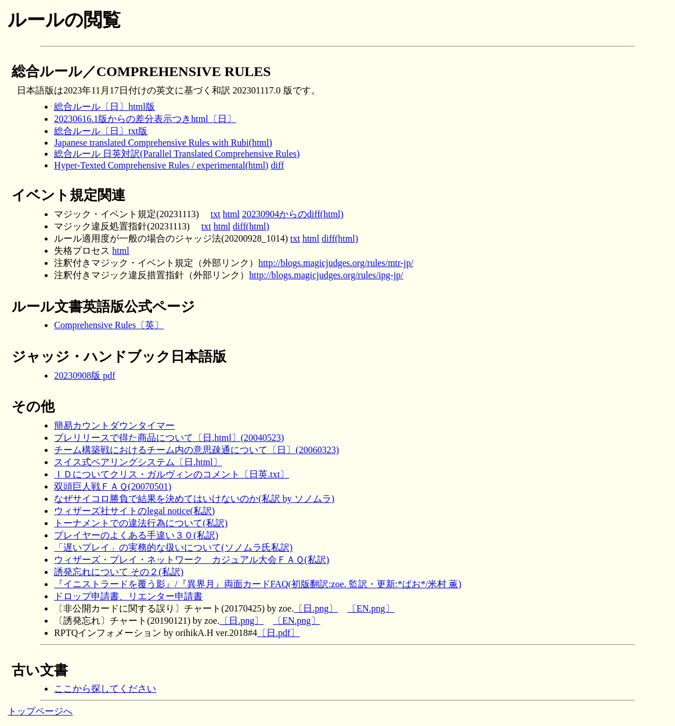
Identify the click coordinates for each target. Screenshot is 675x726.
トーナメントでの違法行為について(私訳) (141, 523)
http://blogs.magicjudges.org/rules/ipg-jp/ (326, 275)
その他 (33, 406)
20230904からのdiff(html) (293, 214)
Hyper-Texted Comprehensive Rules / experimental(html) (161, 165)
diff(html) (251, 226)
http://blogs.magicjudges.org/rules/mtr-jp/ (335, 263)
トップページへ (40, 711)
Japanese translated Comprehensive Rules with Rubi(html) (163, 143)
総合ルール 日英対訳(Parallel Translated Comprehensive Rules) (176, 154)
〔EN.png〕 (370, 608)
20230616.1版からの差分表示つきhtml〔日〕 (145, 119)
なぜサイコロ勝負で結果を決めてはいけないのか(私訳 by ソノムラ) (194, 499)
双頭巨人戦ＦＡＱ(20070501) (112, 486)
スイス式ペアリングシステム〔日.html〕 (138, 462)
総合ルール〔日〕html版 (104, 107)
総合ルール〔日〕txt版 (100, 131)
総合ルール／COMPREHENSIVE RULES (141, 71)
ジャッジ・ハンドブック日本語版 (119, 356)
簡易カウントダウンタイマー (114, 425)
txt (216, 214)
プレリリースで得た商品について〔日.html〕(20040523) (169, 438)
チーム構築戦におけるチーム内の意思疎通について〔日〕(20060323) (196, 450)
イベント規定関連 (68, 195)
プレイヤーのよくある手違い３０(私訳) (136, 535)
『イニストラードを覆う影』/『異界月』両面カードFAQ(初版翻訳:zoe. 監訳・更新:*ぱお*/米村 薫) (257, 584)
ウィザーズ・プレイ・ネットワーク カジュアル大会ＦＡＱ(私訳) (191, 560)
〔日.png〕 (316, 608)
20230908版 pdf (84, 375)
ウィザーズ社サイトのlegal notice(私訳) (134, 511)
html (231, 214)
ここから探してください (105, 688)
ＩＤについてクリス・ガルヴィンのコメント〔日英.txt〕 (171, 474)
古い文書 (40, 670)
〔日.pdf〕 (278, 633)
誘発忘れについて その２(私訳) (118, 572)
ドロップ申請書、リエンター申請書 (128, 596)
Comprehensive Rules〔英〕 (109, 325)
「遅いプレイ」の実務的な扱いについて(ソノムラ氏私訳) (173, 547)
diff (277, 165)
